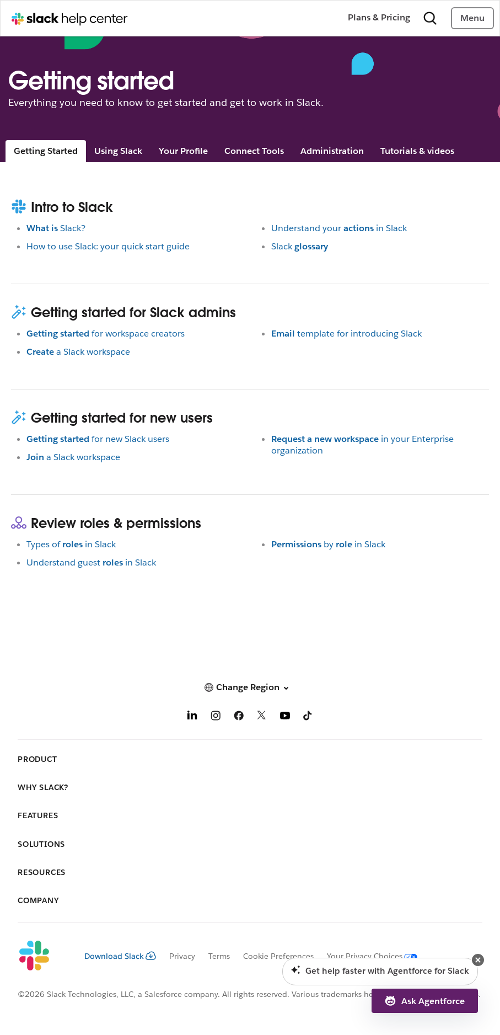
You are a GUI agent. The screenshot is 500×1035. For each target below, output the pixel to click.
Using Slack (118, 151)
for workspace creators (105, 333)
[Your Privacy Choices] (365, 956)
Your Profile (183, 151)
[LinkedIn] (192, 717)
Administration (332, 151)
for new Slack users (97, 439)
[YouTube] (285, 717)
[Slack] (42, 956)
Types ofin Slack (71, 544)
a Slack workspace (78, 352)
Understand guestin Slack (91, 562)
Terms (219, 956)
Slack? (55, 228)
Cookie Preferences (278, 956)
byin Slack (328, 544)
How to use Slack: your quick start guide (108, 246)
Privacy (182, 956)
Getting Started (46, 151)
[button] (250, 687)
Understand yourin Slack (339, 228)
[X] (262, 717)
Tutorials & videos (417, 151)
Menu (472, 18)
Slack (299, 246)
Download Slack (120, 956)
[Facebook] (239, 717)
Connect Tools (254, 151)
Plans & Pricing (379, 17)
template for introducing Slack (346, 333)
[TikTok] (308, 717)
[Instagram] (216, 717)
